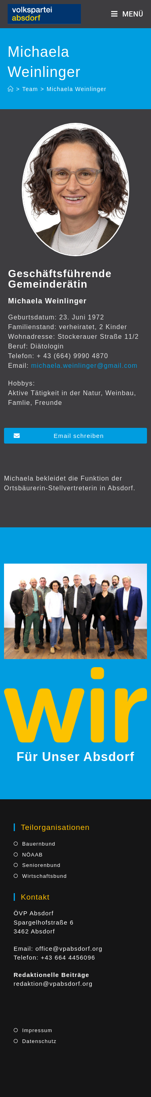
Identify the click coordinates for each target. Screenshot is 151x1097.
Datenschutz (39, 1041)
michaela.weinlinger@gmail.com (84, 365)
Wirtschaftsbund (44, 876)
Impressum (37, 1030)
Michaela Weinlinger (77, 89)
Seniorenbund (41, 865)
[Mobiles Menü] (127, 14)
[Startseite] (11, 89)
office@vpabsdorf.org (69, 948)
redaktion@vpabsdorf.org (53, 983)
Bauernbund (39, 844)
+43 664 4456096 (68, 957)
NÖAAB (32, 855)
